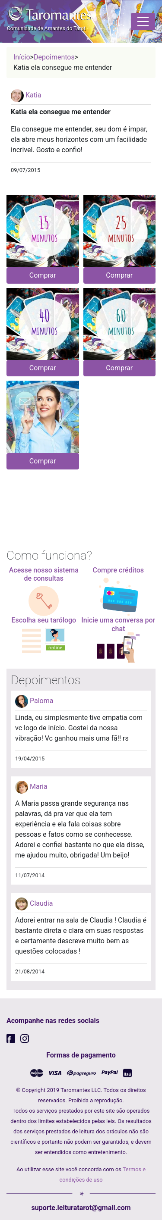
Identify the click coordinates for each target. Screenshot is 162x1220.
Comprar (42, 275)
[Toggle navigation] (143, 21)
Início (21, 57)
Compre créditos (118, 570)
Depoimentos (54, 57)
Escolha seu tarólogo (43, 620)
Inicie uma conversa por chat (118, 624)
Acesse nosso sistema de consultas (44, 574)
